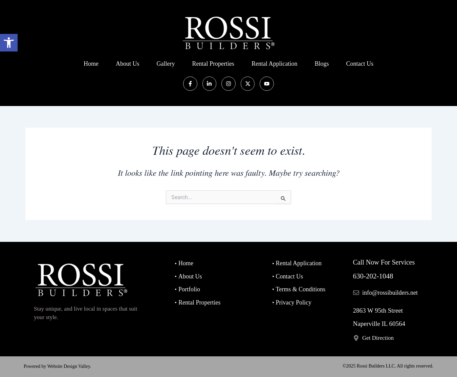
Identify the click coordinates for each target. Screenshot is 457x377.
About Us (127, 63)
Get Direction (378, 338)
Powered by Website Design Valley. (57, 366)
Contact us (359, 63)
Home (91, 63)
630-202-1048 (373, 276)
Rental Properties (213, 63)
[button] (9, 42)
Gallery (166, 63)
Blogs (321, 63)
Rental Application (274, 63)
